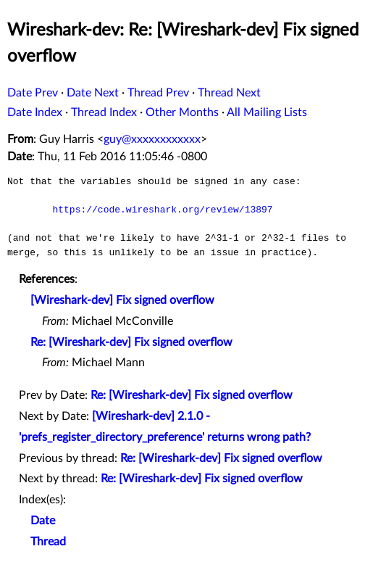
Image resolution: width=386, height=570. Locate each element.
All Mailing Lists (267, 112)
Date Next (93, 93)
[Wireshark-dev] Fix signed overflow (122, 300)
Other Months (182, 112)
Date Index (34, 112)
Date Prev (32, 93)
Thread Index (104, 112)
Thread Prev (158, 93)
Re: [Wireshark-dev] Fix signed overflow (131, 342)
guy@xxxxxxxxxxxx (152, 139)
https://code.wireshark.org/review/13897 (162, 209)
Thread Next (229, 93)
